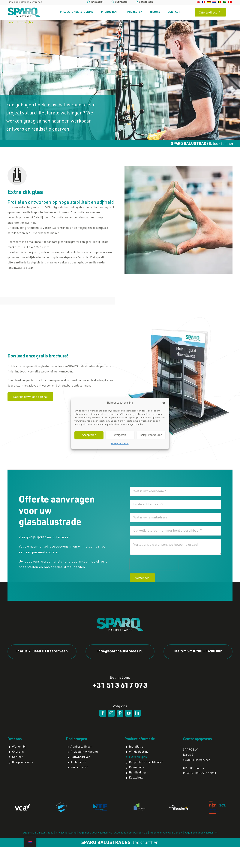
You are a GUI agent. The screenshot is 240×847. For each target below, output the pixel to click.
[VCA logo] (22, 805)
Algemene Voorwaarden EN (166, 833)
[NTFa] (100, 803)
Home (11, 22)
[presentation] (154, 564)
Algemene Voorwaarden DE (130, 833)
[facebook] (102, 713)
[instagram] (111, 713)
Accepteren (89, 435)
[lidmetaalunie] (178, 806)
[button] (164, 403)
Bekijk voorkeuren (151, 435)
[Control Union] (61, 803)
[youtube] (128, 713)
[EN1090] (139, 803)
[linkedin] (137, 713)
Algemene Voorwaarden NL (95, 833)
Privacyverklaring (120, 443)
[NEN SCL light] (217, 801)
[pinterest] (120, 713)
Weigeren (120, 435)
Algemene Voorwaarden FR (201, 833)
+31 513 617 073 (120, 686)
